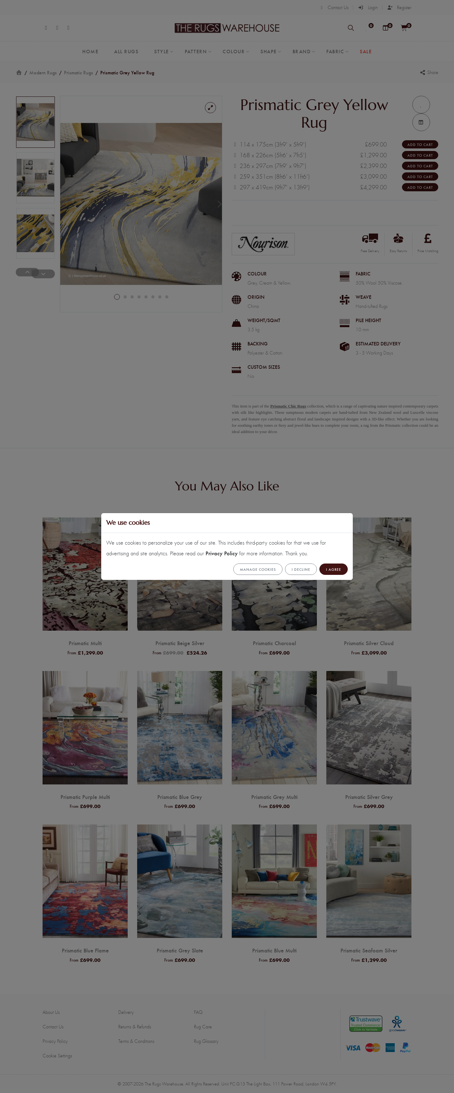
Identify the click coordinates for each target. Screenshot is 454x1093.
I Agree (333, 569)
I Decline (301, 569)
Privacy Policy (222, 553)
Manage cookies (258, 569)
